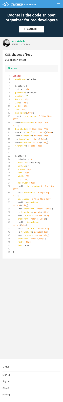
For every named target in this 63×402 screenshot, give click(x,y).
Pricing (6, 394)
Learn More (31, 29)
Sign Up (7, 374)
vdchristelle (18, 41)
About (6, 388)
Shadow (12, 68)
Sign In (6, 381)
